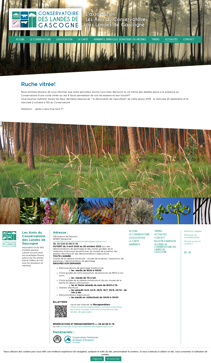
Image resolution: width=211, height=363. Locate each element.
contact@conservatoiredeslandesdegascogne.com (79, 241)
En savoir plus (113, 359)
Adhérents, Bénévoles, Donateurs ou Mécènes (120, 40)
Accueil (20, 40)
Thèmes (155, 40)
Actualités (171, 40)
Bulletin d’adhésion (165, 241)
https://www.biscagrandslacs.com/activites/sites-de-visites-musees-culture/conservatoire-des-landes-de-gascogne (96, 309)
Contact (188, 40)
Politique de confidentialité (191, 236)
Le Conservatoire (40, 40)
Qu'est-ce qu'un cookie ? (192, 242)
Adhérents (134, 245)
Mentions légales (193, 231)
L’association (64, 40)
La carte (83, 40)
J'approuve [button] (97, 359)
